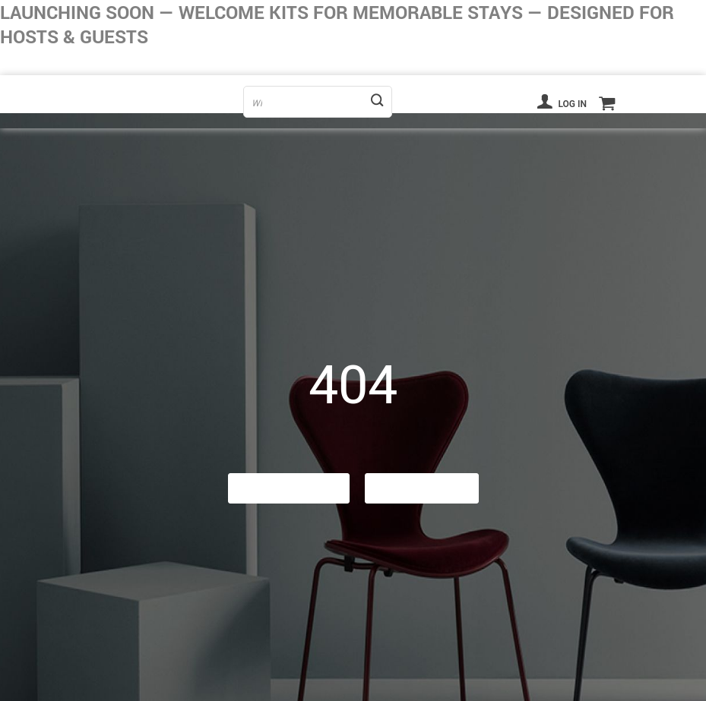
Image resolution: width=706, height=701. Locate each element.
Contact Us (421, 488)
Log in (562, 102)
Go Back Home (288, 488)
